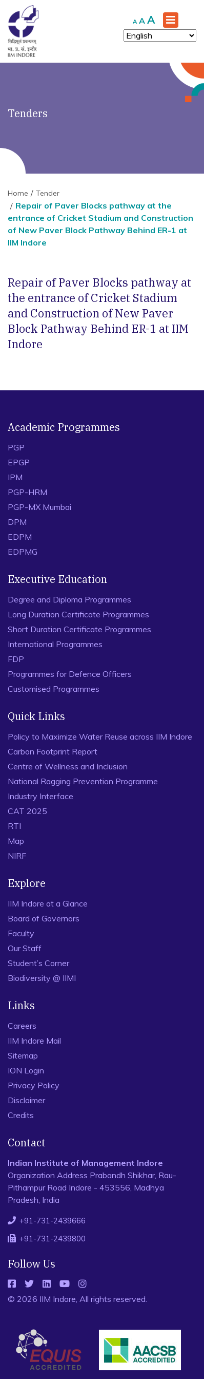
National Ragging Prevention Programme (83, 781)
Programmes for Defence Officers (70, 674)
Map (16, 841)
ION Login (26, 1070)
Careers (22, 1026)
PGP (16, 447)
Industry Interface (40, 796)
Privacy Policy (33, 1085)
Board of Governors (43, 918)
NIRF (17, 856)
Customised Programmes (53, 689)
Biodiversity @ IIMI (42, 978)
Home (18, 193)
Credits (21, 1115)
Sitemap (23, 1055)
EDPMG (22, 551)
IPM (15, 477)
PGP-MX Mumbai (39, 507)
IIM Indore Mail (34, 1040)
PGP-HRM (27, 492)
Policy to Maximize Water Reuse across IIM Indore (100, 736)
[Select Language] (160, 35)
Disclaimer (26, 1100)
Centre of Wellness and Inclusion (68, 766)
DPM (17, 522)
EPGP (19, 462)
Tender (47, 193)
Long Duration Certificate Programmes (78, 614)
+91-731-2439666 (52, 1220)
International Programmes (55, 644)
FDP (16, 659)
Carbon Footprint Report (52, 751)
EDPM (20, 537)
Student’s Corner (38, 963)
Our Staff (25, 948)
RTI (14, 826)
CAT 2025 (27, 811)
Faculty (21, 933)
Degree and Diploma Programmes (69, 599)
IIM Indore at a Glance (48, 903)
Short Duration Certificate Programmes (79, 629)
